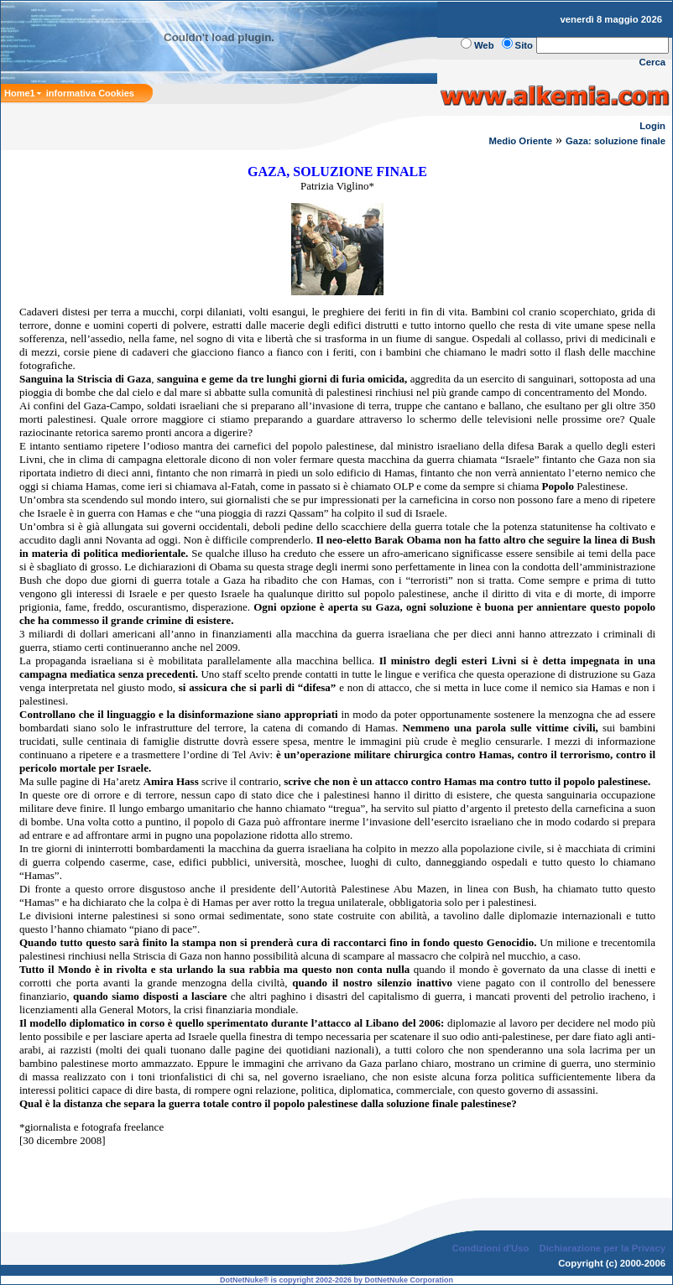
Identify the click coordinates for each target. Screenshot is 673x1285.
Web (484, 45)
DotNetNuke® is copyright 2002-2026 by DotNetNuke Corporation (336, 1280)
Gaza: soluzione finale (615, 141)
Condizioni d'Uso (490, 1248)
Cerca (652, 62)
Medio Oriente (521, 141)
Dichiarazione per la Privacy (603, 1248)
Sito (524, 45)
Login (652, 126)
